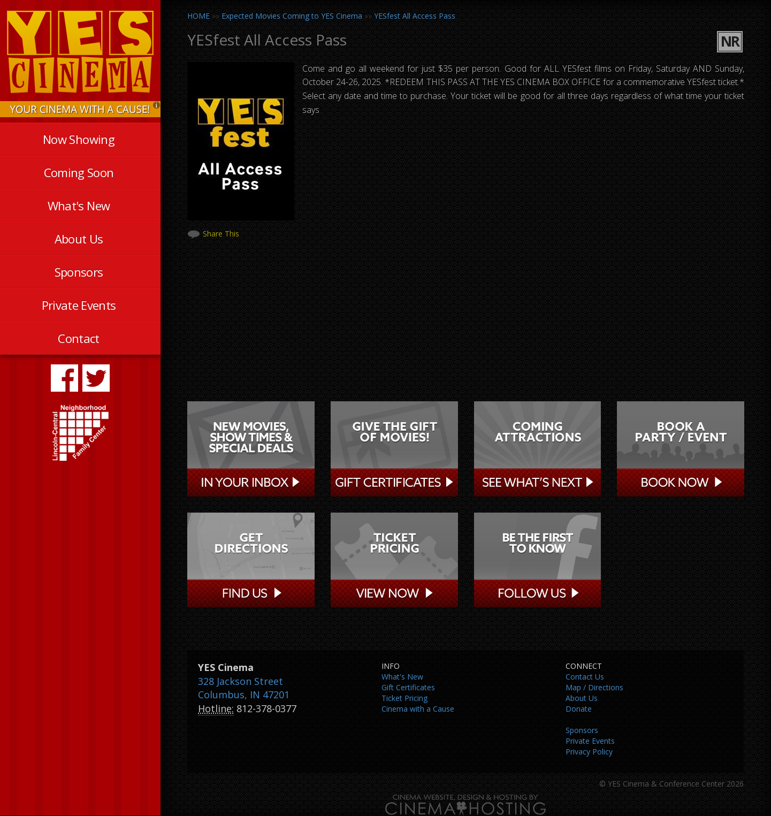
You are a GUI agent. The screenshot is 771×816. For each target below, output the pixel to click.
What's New (79, 205)
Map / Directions (594, 687)
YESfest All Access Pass (414, 16)
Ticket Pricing (404, 698)
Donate (579, 709)
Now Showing (78, 139)
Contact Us (585, 677)
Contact (78, 338)
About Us (79, 239)
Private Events (79, 305)
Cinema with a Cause (417, 709)
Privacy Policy (589, 751)
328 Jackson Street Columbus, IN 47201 (243, 688)
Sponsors (79, 272)
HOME (198, 16)
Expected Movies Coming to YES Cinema (292, 16)
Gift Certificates (408, 687)
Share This (221, 233)
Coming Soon (79, 172)
